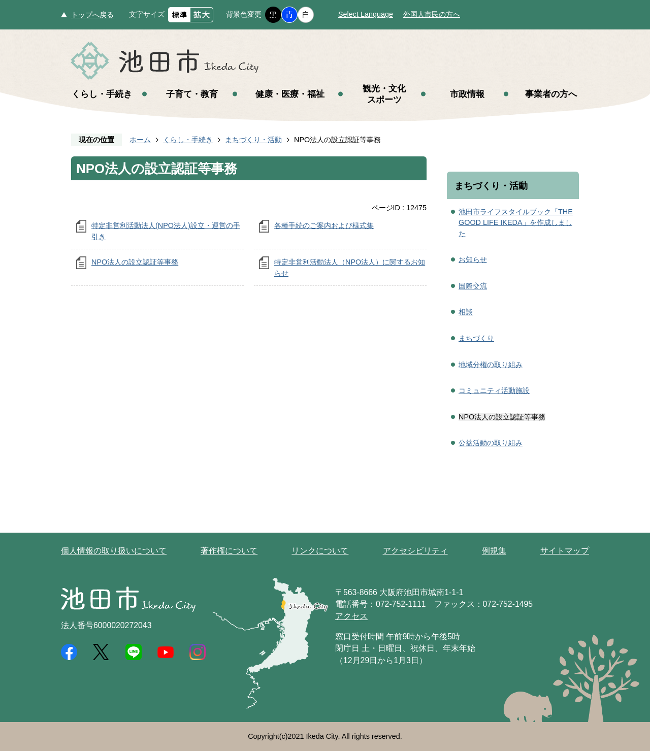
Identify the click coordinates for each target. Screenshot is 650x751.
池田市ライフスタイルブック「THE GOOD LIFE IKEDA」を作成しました (516, 223)
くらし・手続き (102, 94)
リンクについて (319, 550)
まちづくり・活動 (253, 140)
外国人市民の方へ (431, 14)
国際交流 (473, 286)
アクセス (351, 616)
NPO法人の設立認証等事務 (134, 262)
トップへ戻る (92, 15)
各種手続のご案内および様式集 (324, 225)
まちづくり (476, 338)
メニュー (614, 34)
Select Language (365, 14)
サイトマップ (564, 550)
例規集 (494, 550)
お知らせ (473, 259)
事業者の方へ (551, 94)
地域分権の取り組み (491, 365)
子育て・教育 (192, 94)
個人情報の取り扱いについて (114, 550)
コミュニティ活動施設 (494, 390)
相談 (466, 312)
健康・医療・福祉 (289, 94)
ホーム (140, 140)
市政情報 (467, 94)
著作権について (229, 550)
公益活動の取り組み (491, 443)
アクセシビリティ (415, 550)
